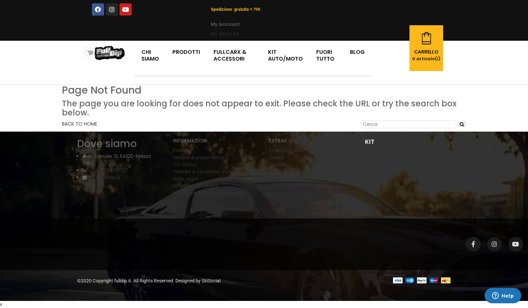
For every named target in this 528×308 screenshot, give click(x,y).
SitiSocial (211, 280)
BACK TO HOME (79, 124)
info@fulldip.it (103, 177)
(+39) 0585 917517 (107, 170)
